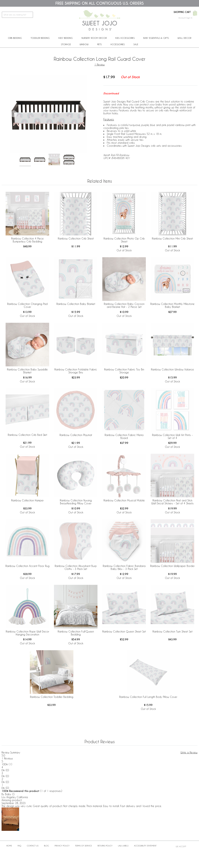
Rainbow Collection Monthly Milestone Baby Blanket (172, 305)
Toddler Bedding (40, 38)
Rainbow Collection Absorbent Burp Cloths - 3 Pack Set (76, 567)
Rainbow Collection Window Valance (172, 369)
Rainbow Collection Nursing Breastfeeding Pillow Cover (76, 502)
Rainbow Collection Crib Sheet (76, 238)
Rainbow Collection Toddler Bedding (51, 696)
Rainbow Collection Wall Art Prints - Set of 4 (172, 436)
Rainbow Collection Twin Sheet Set (172, 631)
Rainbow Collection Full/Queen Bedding (76, 633)
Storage (66, 44)
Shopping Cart (182, 12)
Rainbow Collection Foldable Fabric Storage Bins (75, 371)
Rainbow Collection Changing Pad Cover (27, 305)
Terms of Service (83, 846)
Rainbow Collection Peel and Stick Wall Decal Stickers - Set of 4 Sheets (172, 502)
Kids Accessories (125, 38)
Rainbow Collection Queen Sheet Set (124, 631)
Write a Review (188, 752)
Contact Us (32, 846)
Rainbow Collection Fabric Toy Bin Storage (124, 371)
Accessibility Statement (145, 846)
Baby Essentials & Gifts (156, 38)
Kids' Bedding (65, 38)
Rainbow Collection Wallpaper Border (172, 565)
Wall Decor (184, 38)
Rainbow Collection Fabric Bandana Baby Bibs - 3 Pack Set (124, 567)
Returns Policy (104, 846)
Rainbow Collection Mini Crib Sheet (172, 238)
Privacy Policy (62, 846)
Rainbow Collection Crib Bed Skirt (27, 434)
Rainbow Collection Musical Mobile (124, 500)
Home (9, 846)
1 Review (99, 64)
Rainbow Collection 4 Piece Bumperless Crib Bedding (27, 240)
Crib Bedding (15, 38)
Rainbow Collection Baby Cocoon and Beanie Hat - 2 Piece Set (124, 305)
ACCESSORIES (117, 44)
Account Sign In (185, 18)
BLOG (46, 846)
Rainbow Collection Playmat (76, 434)
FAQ (19, 846)
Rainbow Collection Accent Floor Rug (27, 565)
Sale (135, 44)
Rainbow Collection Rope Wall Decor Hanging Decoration (27, 633)
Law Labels (123, 846)
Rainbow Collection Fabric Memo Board (124, 436)
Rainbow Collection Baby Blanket (75, 303)
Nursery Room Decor (94, 38)
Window (84, 44)
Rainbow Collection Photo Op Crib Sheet (124, 240)
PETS (99, 44)
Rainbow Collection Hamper (27, 500)
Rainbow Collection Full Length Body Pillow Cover (148, 696)
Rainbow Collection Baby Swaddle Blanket (27, 371)
